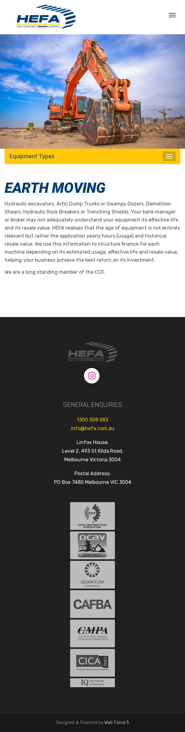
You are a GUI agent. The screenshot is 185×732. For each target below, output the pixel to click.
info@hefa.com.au (92, 428)
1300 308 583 (92, 420)
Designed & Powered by (92, 722)
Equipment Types (31, 156)
